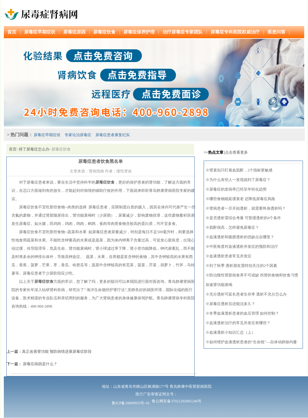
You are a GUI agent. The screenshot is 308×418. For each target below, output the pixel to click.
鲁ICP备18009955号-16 (131, 403)
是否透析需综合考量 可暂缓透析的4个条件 (245, 218)
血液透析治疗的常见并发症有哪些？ (239, 323)
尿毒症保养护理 (139, 32)
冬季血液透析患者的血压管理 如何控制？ (244, 313)
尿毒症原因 (74, 32)
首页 (11, 32)
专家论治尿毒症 (78, 135)
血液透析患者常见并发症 (230, 256)
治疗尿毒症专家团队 (183, 32)
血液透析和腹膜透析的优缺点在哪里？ (241, 237)
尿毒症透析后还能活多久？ (232, 304)
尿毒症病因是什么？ (39, 364)
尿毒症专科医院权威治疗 (235, 32)
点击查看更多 (236, 152)
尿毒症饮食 (104, 32)
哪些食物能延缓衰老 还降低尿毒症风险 (242, 199)
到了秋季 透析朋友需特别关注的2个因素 (243, 265)
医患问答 (276, 32)
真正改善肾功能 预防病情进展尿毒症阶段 (57, 351)
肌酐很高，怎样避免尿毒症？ (234, 227)
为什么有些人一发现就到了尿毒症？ (239, 180)
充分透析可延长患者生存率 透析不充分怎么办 (248, 294)
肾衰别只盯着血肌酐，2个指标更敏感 (240, 170)
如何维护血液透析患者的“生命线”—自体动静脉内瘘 (253, 342)
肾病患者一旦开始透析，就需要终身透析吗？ (247, 208)
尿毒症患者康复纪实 (112, 135)
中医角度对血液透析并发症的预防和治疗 (243, 246)
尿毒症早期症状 (39, 32)
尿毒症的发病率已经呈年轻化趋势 (238, 189)
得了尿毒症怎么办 (34, 149)
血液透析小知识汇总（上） (232, 332)
